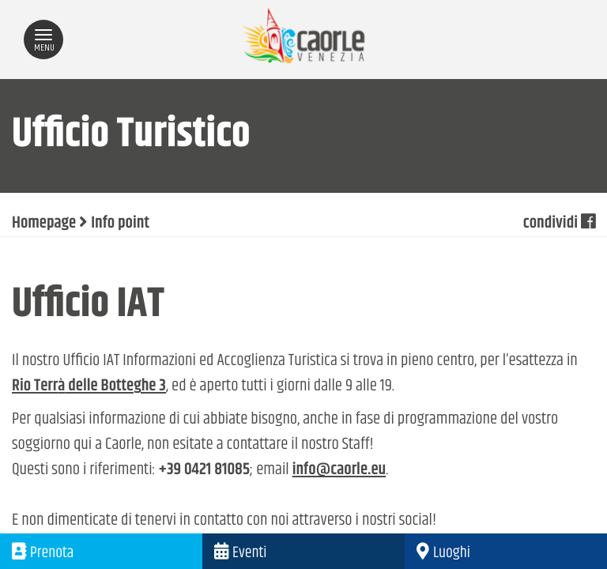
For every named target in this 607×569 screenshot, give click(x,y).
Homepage (44, 223)
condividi (559, 223)
